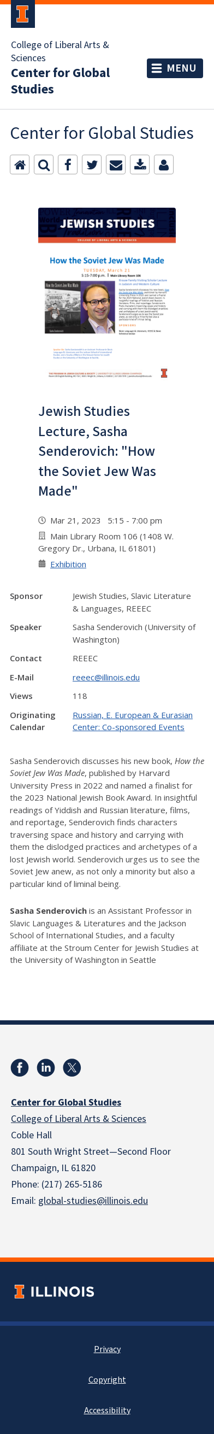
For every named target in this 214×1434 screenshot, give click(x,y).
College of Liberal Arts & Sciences (60, 52)
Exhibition (68, 564)
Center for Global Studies (60, 81)
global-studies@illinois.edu (93, 1201)
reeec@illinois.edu (106, 677)
